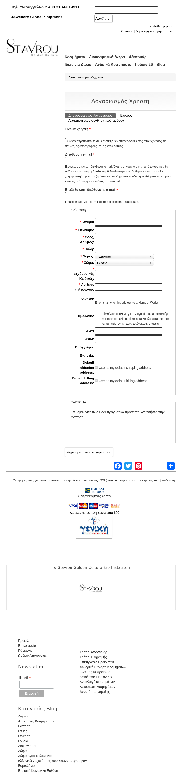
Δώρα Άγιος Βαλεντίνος (35, 756)
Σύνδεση (127, 31)
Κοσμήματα (75, 57)
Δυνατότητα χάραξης (95, 692)
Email (25, 677)
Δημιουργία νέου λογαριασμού (92, 115)
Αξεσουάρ (138, 57)
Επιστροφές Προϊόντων (97, 662)
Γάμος (22, 731)
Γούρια (23, 741)
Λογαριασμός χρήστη (91, 77)
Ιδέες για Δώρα (78, 64)
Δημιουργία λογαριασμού (154, 31)
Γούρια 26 (144, 64)
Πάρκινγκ (25, 650)
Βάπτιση (24, 726)
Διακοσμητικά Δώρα (107, 57)
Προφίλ (23, 641)
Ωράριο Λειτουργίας (32, 655)
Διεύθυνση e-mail (79, 154)
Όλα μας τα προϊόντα (95, 672)
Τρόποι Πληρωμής (93, 657)
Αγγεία (23, 716)
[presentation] (106, 429)
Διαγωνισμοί (27, 746)
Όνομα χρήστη (78, 129)
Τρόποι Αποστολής (93, 652)
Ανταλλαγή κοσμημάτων (97, 682)
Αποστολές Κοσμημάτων (36, 721)
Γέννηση (24, 736)
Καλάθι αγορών (161, 26)
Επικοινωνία (27, 645)
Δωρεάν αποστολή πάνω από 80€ (94, 513)
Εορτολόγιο (26, 766)
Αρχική (72, 77)
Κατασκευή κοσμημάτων (97, 687)
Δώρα (22, 751)
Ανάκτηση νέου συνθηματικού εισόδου (96, 120)
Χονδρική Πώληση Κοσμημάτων (103, 667)
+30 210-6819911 (64, 7)
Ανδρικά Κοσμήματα (113, 64)
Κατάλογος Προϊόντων (96, 677)
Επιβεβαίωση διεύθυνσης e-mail (91, 189)
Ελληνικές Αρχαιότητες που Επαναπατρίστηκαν (52, 761)
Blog (161, 64)
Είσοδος (126, 115)
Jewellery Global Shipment (36, 17)
